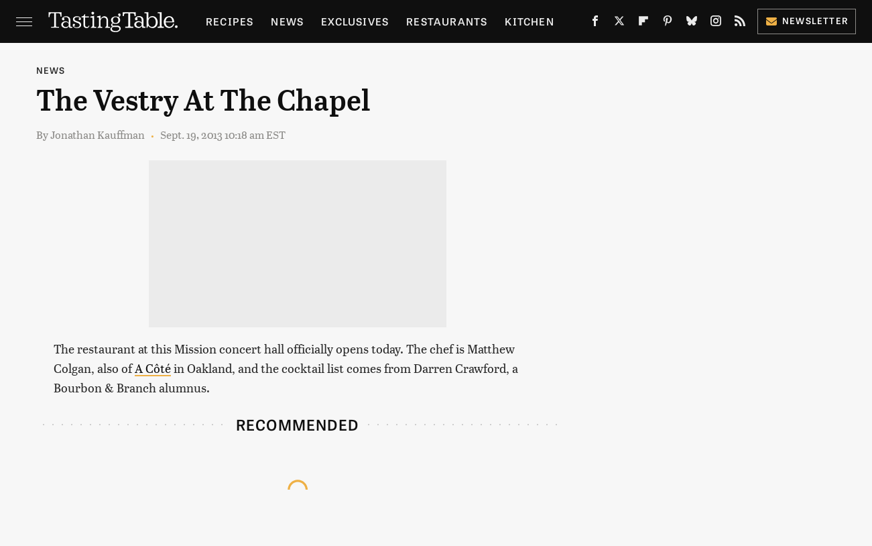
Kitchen (529, 21)
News (287, 21)
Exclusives (355, 21)
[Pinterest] (667, 23)
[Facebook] (595, 23)
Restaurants (446, 21)
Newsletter (807, 20)
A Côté (153, 368)
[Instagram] (716, 23)
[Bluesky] (691, 23)
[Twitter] (619, 23)
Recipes (229, 21)
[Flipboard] (643, 23)
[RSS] (740, 23)
